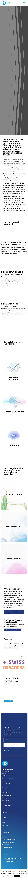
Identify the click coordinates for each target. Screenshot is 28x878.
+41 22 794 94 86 (8, 779)
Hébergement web (8, 842)
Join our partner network (12, 630)
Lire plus (23, 876)
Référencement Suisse (9, 839)
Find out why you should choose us (12, 612)
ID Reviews (5, 837)
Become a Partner (7, 803)
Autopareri (5, 844)
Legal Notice (6, 820)
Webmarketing (6, 800)
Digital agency (6, 795)
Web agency (6, 798)
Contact (4, 817)
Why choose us (6, 805)
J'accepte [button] (16, 876)
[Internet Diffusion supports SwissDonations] (14, 665)
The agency (5, 792)
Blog (3, 822)
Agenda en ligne (7, 847)
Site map (5, 825)
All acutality (8, 701)
